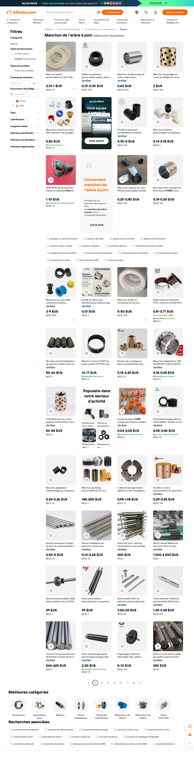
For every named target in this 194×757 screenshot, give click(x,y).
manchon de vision (93, 238)
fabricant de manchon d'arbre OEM (87, 744)
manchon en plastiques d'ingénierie (141, 737)
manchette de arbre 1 (50, 737)
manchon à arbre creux (126, 729)
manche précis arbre (22, 737)
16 (134, 683)
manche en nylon (114, 260)
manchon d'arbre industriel (24, 729)
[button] (99, 12)
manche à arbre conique (59, 246)
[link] (190, 726)
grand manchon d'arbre (122, 238)
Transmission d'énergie (68, 29)
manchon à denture (89, 246)
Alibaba (48, 29)
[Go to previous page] (89, 683)
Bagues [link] (123, 29)
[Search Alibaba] (70, 12)
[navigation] (24, 356)
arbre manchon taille (87, 260)
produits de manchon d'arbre (148, 246)
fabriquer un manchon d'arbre (62, 238)
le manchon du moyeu (165, 253)
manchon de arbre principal (59, 729)
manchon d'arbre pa (79, 737)
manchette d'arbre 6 (164, 744)
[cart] (146, 12)
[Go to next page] (140, 683)
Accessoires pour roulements (100, 29)
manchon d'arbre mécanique (97, 253)
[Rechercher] (112, 12)
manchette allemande (22, 744)
